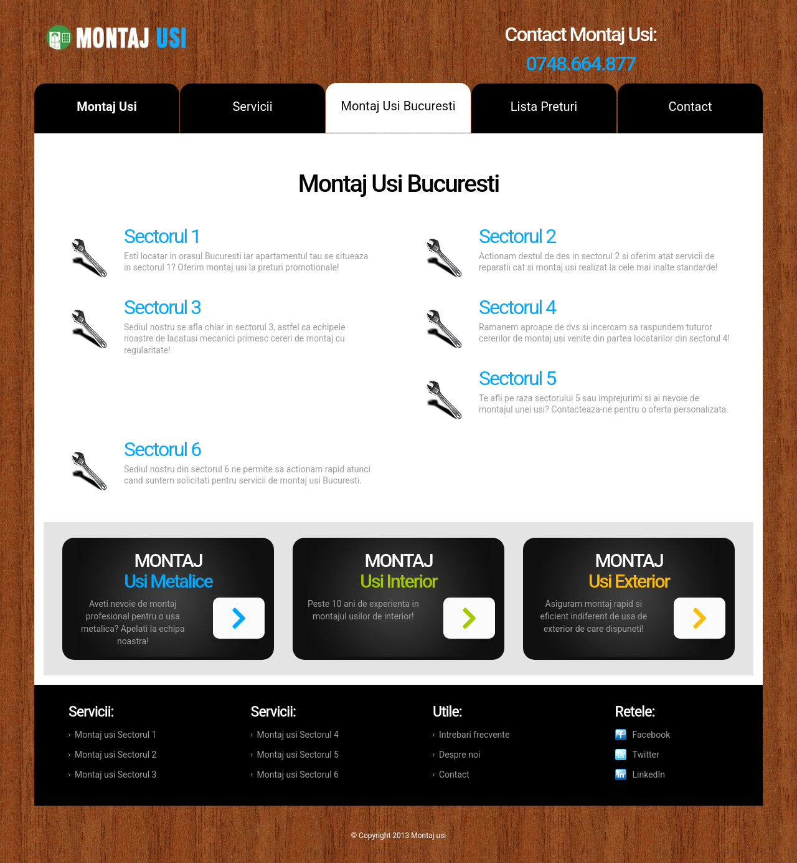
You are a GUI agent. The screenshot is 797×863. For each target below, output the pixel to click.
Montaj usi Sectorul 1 (115, 735)
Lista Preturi (544, 106)
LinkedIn (649, 775)
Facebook (652, 735)
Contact (690, 106)
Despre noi (459, 755)
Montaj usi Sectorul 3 (115, 775)
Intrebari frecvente (474, 735)
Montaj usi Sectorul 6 (298, 775)
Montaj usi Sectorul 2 (115, 755)
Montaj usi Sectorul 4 (298, 735)
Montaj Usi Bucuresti (398, 105)
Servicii (252, 106)
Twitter (646, 755)
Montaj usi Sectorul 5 (298, 755)
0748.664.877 (581, 63)
